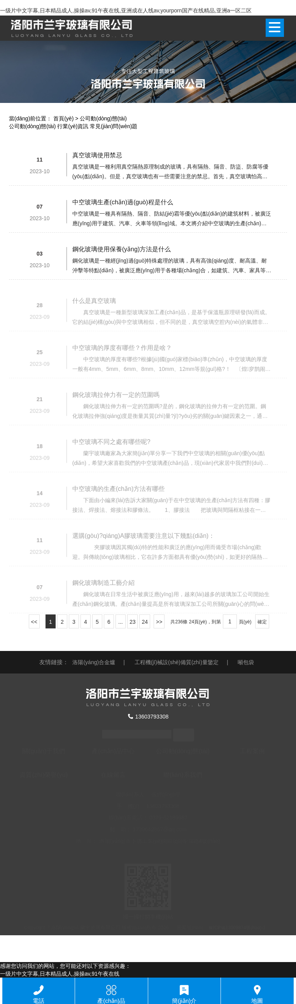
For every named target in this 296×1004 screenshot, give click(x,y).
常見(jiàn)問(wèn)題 (113, 126)
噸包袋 (246, 662)
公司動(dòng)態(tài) (32, 126)
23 (133, 622)
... (120, 622)
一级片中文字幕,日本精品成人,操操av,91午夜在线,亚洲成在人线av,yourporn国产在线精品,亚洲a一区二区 (126, 10)
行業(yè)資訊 (72, 126)
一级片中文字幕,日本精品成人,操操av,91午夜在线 (59, 974)
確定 (262, 622)
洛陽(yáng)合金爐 (93, 662)
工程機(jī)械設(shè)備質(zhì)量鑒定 (177, 662)
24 (145, 622)
